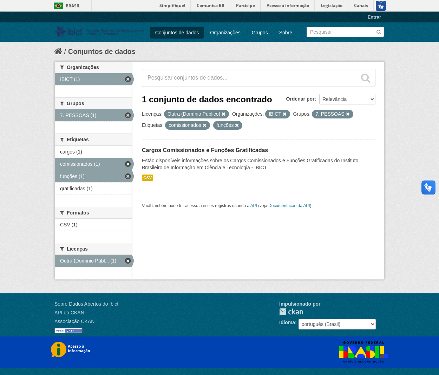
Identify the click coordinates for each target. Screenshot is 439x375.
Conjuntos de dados (177, 32)
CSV (147, 177)
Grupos (260, 32)
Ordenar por (300, 99)
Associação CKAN (74, 321)
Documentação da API (289, 205)
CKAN (291, 311)
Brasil (73, 6)
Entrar (374, 17)
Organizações (225, 32)
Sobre (285, 32)
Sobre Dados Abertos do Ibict (86, 304)
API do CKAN (69, 312)
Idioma (287, 322)
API (253, 205)
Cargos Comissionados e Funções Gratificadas (205, 150)
